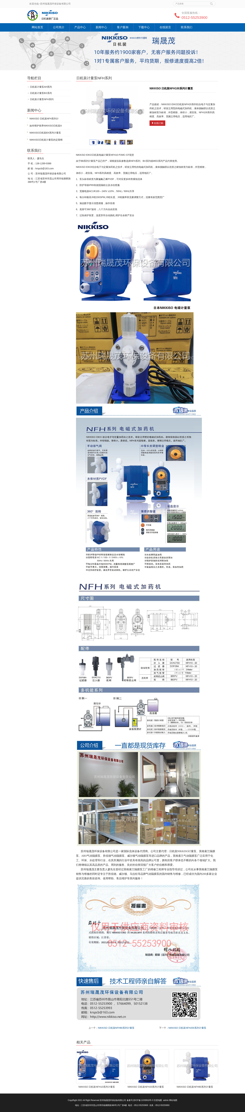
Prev (83, 112)
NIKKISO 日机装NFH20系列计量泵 (146, 1086)
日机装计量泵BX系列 (41, 93)
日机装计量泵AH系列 (41, 86)
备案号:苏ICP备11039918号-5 (140, 1100)
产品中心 (80, 27)
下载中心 (144, 27)
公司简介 (58, 27)
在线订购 (157, 123)
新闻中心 (101, 27)
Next (140, 112)
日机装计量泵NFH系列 (42, 99)
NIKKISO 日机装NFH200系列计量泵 (187, 1028)
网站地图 (173, 1100)
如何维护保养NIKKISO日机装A (46, 125)
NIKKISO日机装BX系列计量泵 (45, 132)
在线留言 (165, 27)
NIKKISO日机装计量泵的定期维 (46, 139)
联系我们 (186, 27)
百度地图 (158, 1100)
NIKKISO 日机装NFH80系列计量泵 (116, 1028)
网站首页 (37, 27)
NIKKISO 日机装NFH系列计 (44, 118)
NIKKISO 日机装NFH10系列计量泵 (97, 1086)
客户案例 (122, 27)
